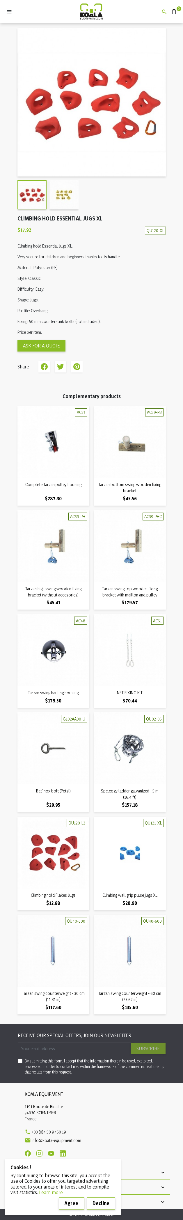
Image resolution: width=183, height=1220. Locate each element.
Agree (71, 1203)
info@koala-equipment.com (56, 1140)
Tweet (60, 366)
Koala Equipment (44, 1094)
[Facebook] (28, 1153)
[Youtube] (51, 1153)
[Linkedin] (63, 1153)
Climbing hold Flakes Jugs (53, 895)
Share (44, 366)
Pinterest (77, 366)
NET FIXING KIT (130, 692)
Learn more (51, 1192)
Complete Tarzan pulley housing (53, 484)
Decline (101, 1203)
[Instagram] (39, 1153)
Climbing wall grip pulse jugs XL (129, 895)
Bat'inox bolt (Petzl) (53, 791)
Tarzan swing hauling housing (53, 692)
